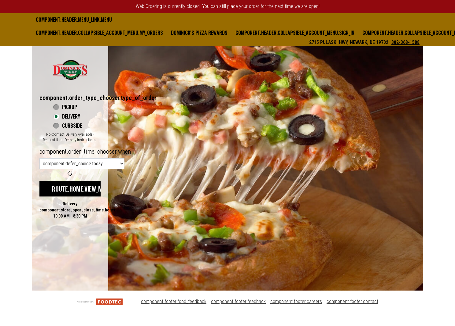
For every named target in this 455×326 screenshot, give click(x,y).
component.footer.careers (296, 301)
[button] (70, 69)
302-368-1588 (405, 42)
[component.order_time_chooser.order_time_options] (81, 163)
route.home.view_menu (82, 188)
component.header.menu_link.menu (74, 19)
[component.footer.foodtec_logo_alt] (100, 301)
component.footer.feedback (238, 301)
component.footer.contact (352, 301)
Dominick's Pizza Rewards (199, 32)
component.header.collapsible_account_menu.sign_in (294, 32)
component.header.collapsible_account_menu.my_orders (99, 32)
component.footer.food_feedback (173, 301)
